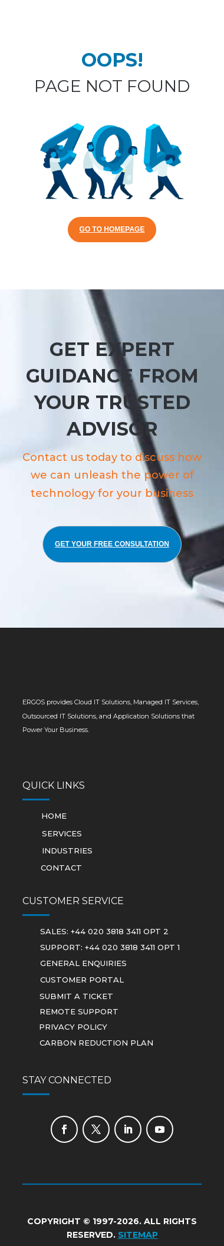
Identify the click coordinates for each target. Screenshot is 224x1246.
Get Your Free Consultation (112, 544)
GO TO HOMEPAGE (112, 229)
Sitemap (138, 1234)
